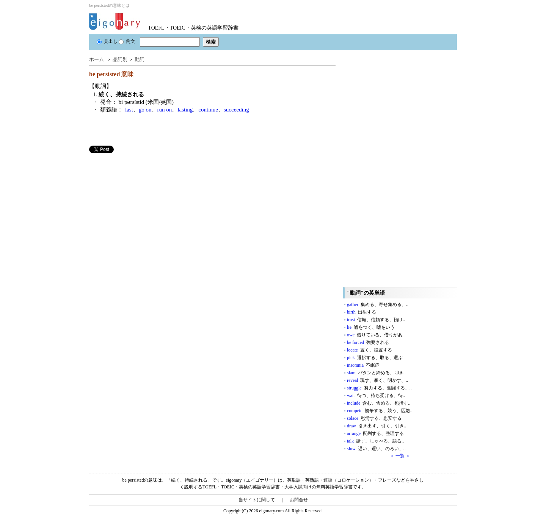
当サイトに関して (256, 499)
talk (375, 441)
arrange (375, 433)
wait (376, 395)
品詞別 (120, 59)
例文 (127, 41)
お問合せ (299, 499)
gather (377, 304)
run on (164, 110)
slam (376, 372)
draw (376, 426)
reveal (377, 380)
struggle (379, 388)
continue (208, 110)
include (378, 403)
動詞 (139, 59)
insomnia (363, 365)
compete (380, 410)
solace (374, 418)
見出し (107, 41)
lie (371, 327)
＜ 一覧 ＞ (400, 455)
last (129, 110)
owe (376, 334)
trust (376, 319)
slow (376, 448)
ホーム (96, 59)
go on (145, 110)
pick (375, 357)
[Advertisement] (146, 206)
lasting (185, 110)
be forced (368, 342)
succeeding (236, 110)
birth (361, 312)
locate (369, 350)
